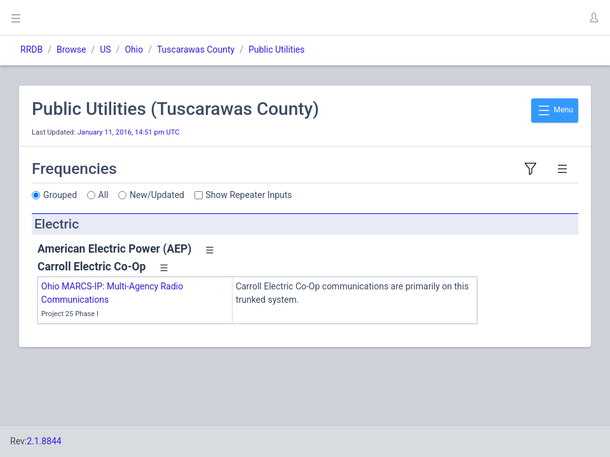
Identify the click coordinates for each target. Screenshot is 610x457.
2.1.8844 (44, 441)
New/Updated (157, 195)
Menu (554, 110)
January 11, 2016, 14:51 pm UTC (129, 132)
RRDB (31, 49)
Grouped (60, 195)
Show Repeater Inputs (249, 195)
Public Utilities (276, 49)
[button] (593, 17)
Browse (71, 49)
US (105, 49)
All (103, 195)
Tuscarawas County (195, 49)
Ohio (134, 49)
